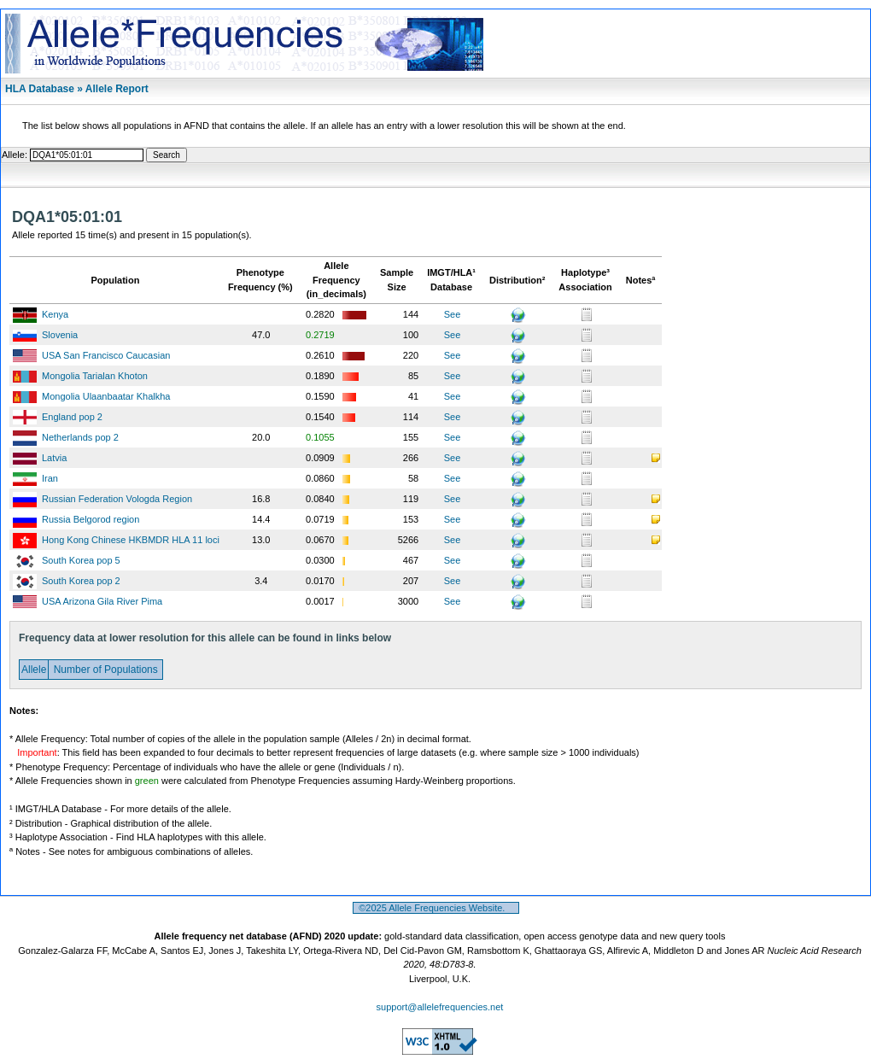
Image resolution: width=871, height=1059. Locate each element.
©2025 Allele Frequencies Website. (436, 908)
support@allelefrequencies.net (440, 1007)
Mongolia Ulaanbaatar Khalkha (106, 396)
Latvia (54, 458)
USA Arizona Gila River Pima (102, 601)
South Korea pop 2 (81, 581)
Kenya (55, 314)
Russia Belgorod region (90, 519)
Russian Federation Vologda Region (117, 499)
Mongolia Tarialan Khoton (95, 376)
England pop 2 (72, 417)
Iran (50, 478)
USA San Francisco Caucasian (106, 355)
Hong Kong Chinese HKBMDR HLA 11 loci (130, 540)
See (452, 314)
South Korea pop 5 (81, 560)
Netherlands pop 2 (80, 437)
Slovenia (60, 335)
